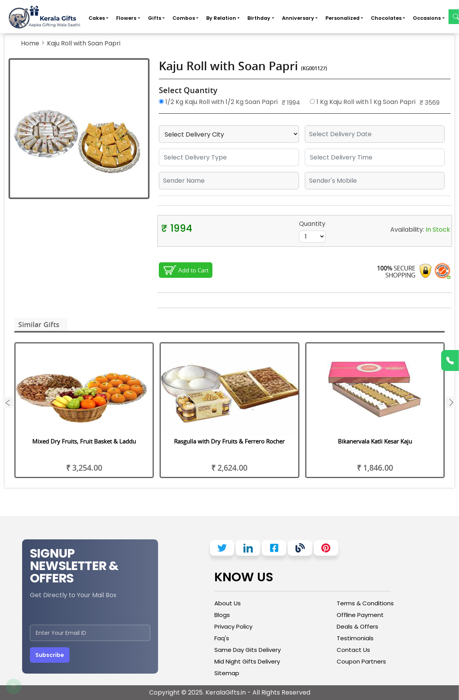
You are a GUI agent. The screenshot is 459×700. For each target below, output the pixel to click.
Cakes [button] (97, 18)
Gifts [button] (154, 18)
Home (30, 43)
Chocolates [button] (386, 18)
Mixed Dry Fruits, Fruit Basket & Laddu (84, 441)
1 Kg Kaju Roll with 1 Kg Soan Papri (363, 101)
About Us (227, 603)
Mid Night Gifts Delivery (247, 661)
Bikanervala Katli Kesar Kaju (375, 441)
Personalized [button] (342, 18)
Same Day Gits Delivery (247, 650)
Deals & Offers (357, 626)
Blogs (222, 615)
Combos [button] (183, 18)
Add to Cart (193, 270)
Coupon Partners (361, 661)
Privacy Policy (233, 626)
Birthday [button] (258, 18)
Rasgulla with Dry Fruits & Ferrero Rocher (229, 441)
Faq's (221, 638)
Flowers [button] (126, 18)
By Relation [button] (221, 18)
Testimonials (355, 638)
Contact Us (353, 650)
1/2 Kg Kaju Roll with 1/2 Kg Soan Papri (218, 101)
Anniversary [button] (298, 18)
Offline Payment (360, 615)
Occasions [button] (427, 18)
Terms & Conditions (365, 603)
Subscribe (49, 655)
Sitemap (226, 673)
